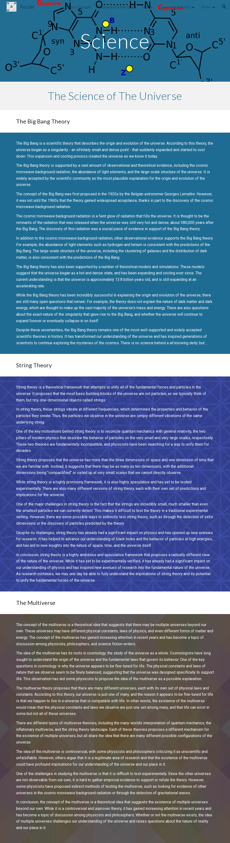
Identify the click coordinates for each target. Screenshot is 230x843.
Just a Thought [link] (79, 7)
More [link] (206, 7)
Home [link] (147, 7)
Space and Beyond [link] (174, 7)
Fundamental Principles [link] (117, 7)
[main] (115, 41)
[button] (224, 6)
